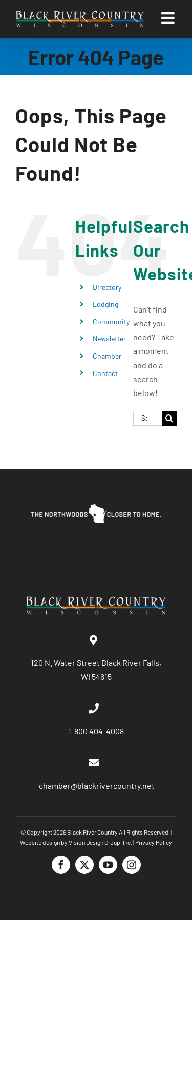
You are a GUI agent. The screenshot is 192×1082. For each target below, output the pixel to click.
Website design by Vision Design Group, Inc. (76, 842)
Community (111, 321)
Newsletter (109, 338)
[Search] (169, 418)
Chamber (107, 355)
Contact (105, 373)
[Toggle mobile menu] (169, 18)
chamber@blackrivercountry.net (96, 785)
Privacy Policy (153, 842)
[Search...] (147, 418)
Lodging (105, 304)
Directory (107, 287)
